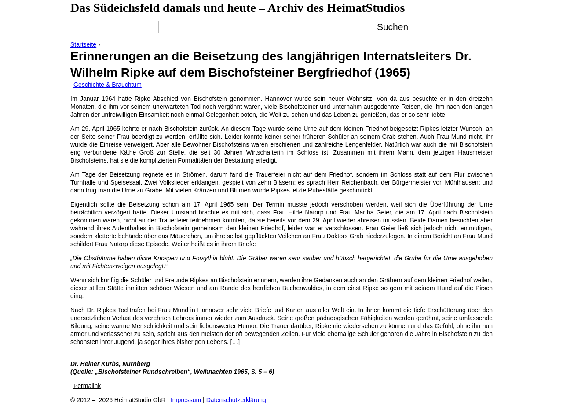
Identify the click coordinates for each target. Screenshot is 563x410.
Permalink (87, 385)
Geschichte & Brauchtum (107, 84)
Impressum (186, 399)
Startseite (83, 44)
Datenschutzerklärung (236, 399)
